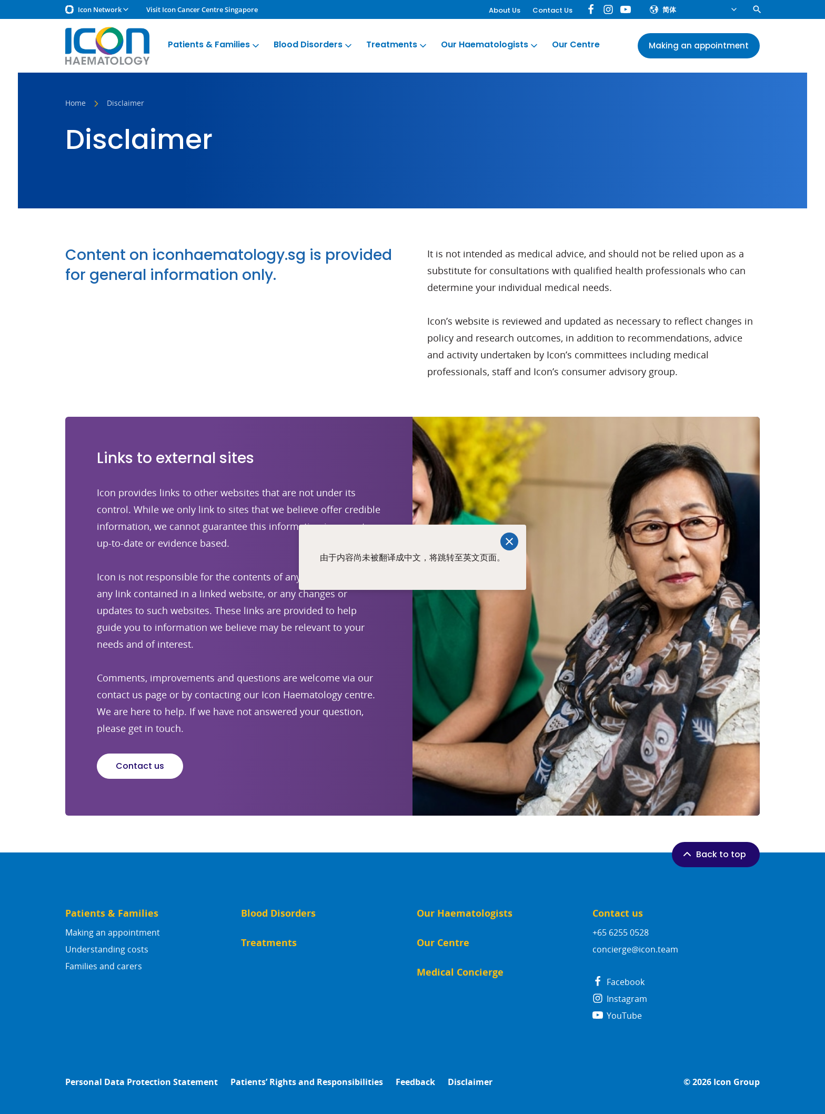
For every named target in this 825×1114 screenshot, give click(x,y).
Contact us (140, 766)
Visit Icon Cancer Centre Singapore (202, 9)
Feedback (415, 1082)
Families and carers (103, 966)
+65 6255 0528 (620, 932)
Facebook (618, 982)
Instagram (619, 999)
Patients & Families (214, 45)
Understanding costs (106, 949)
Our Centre (576, 45)
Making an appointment (112, 932)
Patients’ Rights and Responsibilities (306, 1082)
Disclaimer (470, 1082)
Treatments (397, 45)
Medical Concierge (460, 972)
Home (75, 103)
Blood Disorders (314, 45)
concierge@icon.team (635, 949)
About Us (504, 10)
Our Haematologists (490, 45)
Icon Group (736, 1082)
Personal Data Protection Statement (141, 1082)
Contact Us (552, 10)
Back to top (713, 854)
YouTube (617, 1015)
